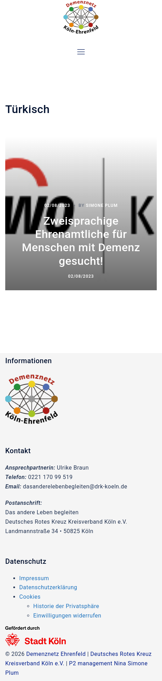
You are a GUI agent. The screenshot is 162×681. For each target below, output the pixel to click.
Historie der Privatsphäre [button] (66, 606)
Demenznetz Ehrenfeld (56, 654)
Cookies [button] (30, 596)
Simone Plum (102, 205)
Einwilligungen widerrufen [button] (67, 615)
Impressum (34, 578)
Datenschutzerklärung (48, 587)
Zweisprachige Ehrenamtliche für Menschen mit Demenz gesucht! (81, 241)
